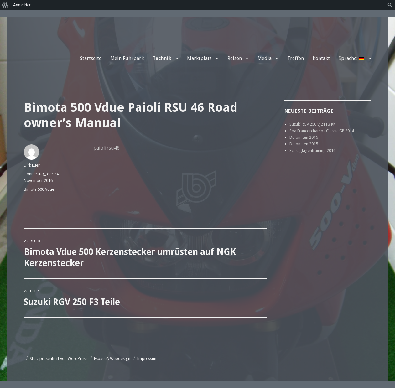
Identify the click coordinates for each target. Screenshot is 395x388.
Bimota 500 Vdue (39, 189)
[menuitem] (5, 5)
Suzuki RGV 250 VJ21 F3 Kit (312, 124)
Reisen (234, 58)
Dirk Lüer (32, 165)
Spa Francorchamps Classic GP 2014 (321, 130)
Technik (162, 58)
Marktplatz (199, 58)
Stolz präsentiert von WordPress (58, 358)
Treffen (295, 58)
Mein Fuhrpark (127, 58)
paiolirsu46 (106, 148)
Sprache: (351, 58)
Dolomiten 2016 (303, 137)
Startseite (90, 58)
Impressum (147, 358)
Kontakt (321, 58)
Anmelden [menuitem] (22, 5)
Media (264, 58)
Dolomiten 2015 (303, 144)
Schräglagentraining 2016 (312, 150)
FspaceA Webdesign (112, 358)
